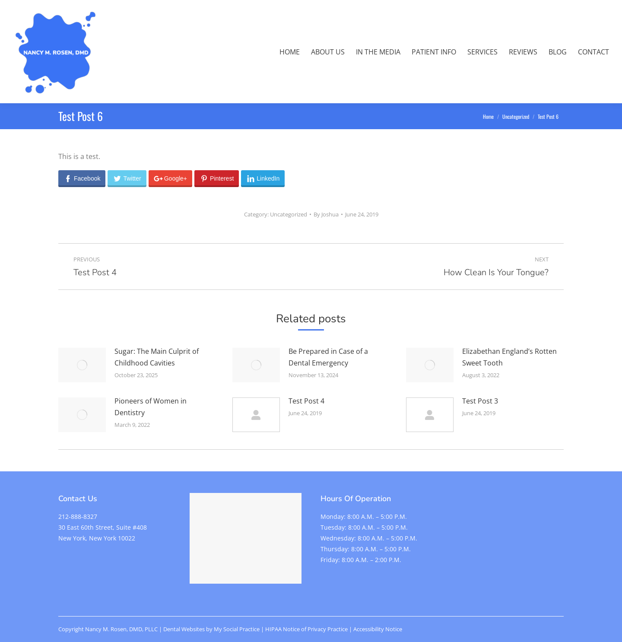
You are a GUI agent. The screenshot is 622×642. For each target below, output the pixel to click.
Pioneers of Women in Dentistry (150, 406)
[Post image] (82, 365)
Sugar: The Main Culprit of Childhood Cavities (156, 357)
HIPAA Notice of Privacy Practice (306, 629)
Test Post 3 (480, 401)
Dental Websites (184, 629)
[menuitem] (289, 52)
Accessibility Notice (377, 629)
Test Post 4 (306, 401)
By (326, 214)
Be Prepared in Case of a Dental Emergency (328, 357)
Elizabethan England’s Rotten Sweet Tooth (509, 357)
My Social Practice (236, 629)
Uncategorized (288, 214)
